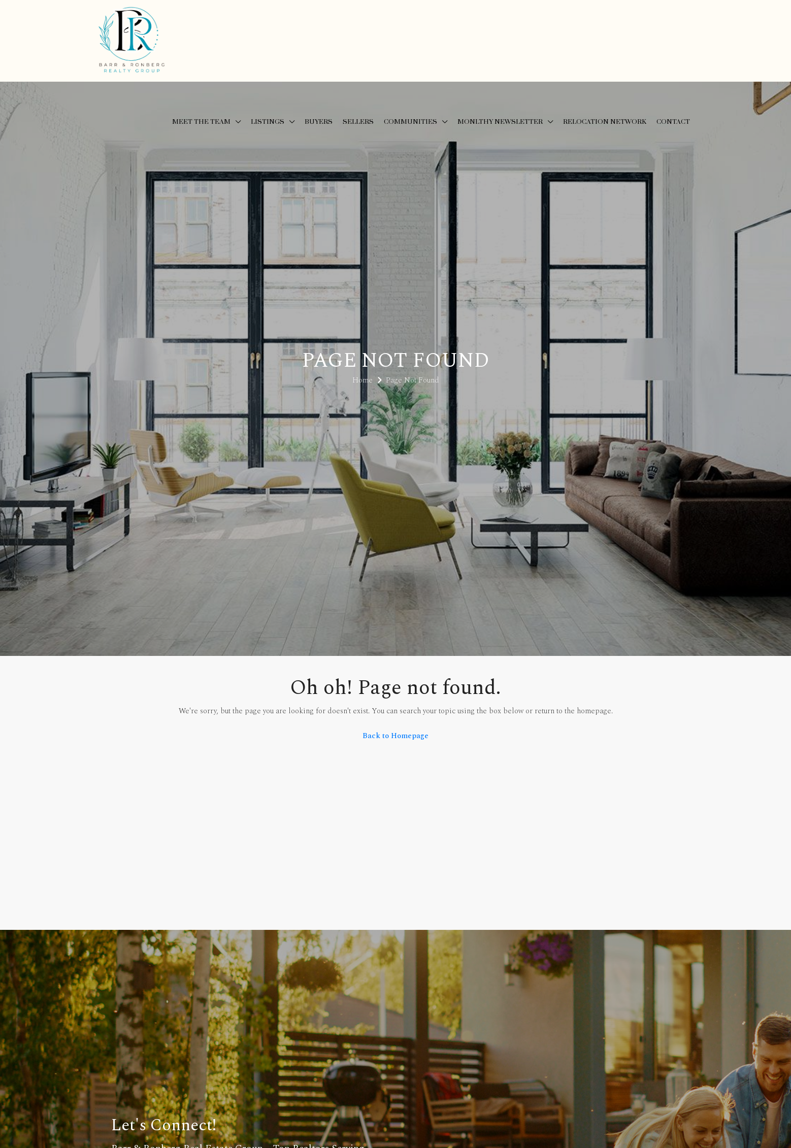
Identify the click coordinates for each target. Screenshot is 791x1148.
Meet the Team (201, 122)
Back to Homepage (395, 736)
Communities (410, 122)
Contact (673, 122)
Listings (267, 122)
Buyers (319, 122)
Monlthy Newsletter (500, 122)
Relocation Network (604, 122)
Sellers (358, 122)
